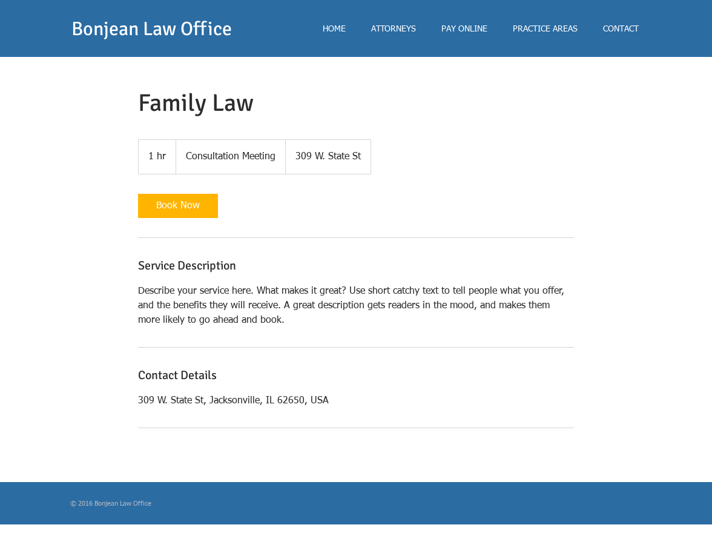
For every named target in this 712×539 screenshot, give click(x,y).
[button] (393, 29)
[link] (178, 206)
